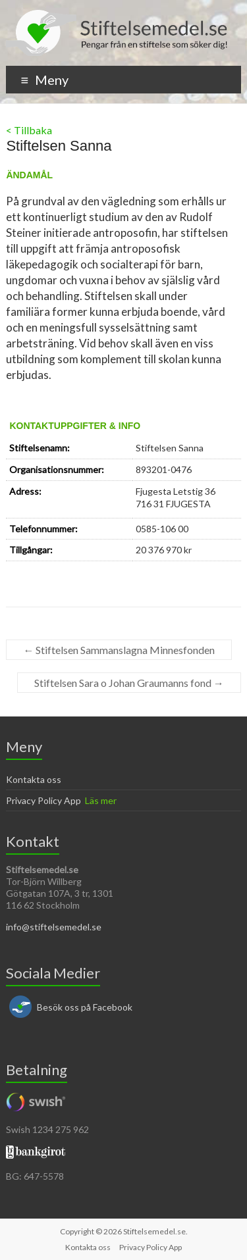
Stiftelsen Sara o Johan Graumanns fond (129, 682)
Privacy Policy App (43, 800)
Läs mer (101, 800)
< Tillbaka (29, 130)
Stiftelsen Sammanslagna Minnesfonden (119, 649)
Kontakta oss (33, 779)
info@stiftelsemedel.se (53, 926)
